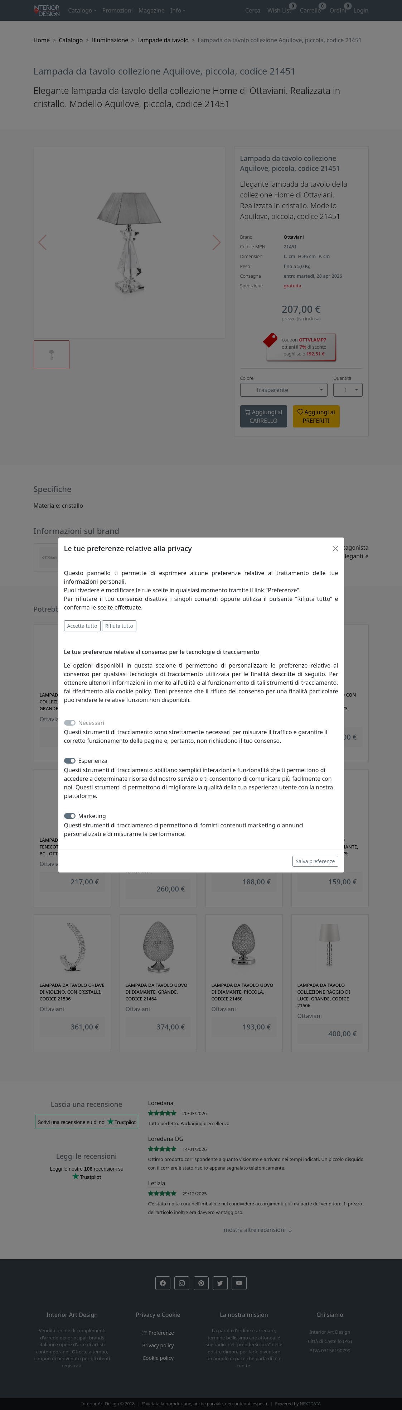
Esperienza (93, 761)
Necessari (91, 723)
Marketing (92, 816)
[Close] (335, 548)
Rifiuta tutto (119, 625)
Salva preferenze (315, 861)
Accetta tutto (82, 625)
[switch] (70, 761)
